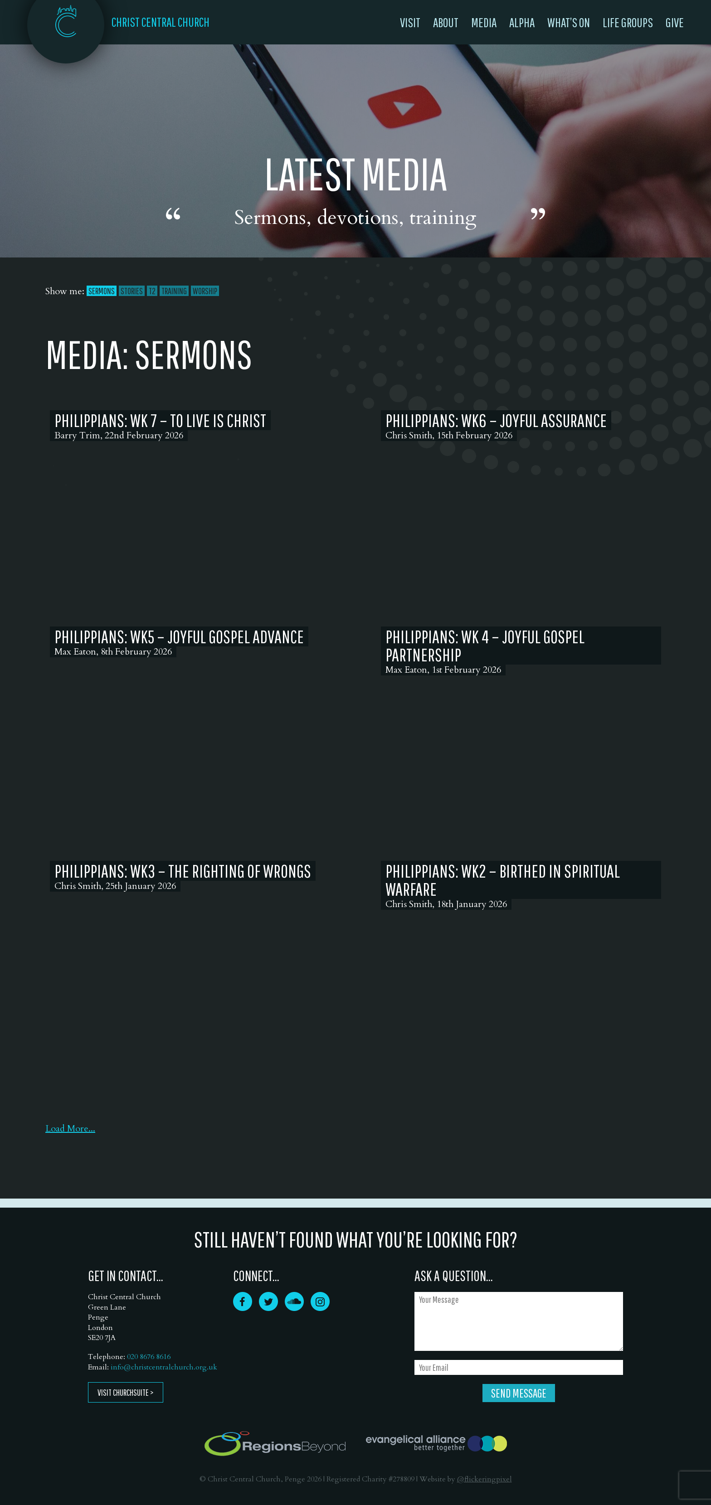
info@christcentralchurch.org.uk (164, 1367)
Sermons (101, 291)
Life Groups (628, 22)
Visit (410, 22)
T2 (152, 291)
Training (174, 291)
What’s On (568, 22)
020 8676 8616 (148, 1357)
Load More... (70, 1128)
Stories (132, 291)
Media (484, 22)
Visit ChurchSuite (123, 1392)
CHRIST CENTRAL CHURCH (160, 21)
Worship (205, 291)
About (445, 22)
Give (675, 22)
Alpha (522, 22)
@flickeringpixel (484, 1479)
